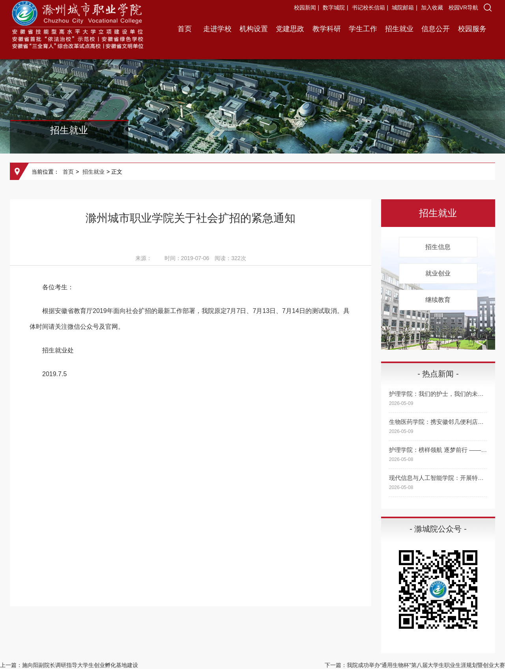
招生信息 (438, 247)
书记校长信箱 (368, 7)
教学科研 (326, 29)
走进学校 (217, 29)
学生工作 (363, 29)
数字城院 (334, 7)
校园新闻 (305, 7)
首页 (185, 29)
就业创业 (438, 273)
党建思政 (290, 29)
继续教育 (438, 299)
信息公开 (435, 29)
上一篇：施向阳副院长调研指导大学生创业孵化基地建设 (69, 665)
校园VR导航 (463, 7)
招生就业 (399, 29)
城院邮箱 (403, 7)
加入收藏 (433, 7)
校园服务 (472, 29)
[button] (487, 7)
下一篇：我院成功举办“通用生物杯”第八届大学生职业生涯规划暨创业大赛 (415, 665)
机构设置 (253, 29)
